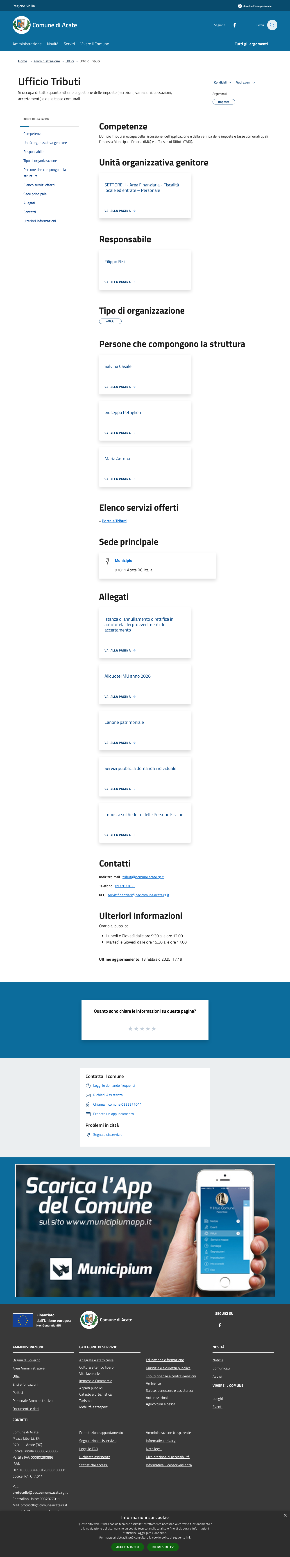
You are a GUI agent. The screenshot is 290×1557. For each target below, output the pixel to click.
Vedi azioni (246, 82)
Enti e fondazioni (25, 1384)
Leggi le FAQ (88, 1448)
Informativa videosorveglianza (169, 1465)
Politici (18, 1392)
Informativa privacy (161, 1440)
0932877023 (125, 886)
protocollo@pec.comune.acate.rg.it (40, 1492)
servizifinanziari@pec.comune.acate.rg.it (138, 895)
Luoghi (218, 1398)
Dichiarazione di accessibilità (168, 1457)
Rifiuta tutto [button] (163, 1547)
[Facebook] (231, 25)
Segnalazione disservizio (97, 1440)
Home (22, 61)
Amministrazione (47, 61)
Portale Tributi (114, 521)
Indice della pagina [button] (36, 119)
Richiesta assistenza (94, 1457)
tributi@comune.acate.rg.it (143, 877)
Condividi (223, 82)
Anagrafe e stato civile (96, 1360)
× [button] (285, 1515)
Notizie (218, 1360)
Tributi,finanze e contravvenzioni (171, 1376)
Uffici (70, 61)
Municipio (123, 560)
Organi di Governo (26, 1360)
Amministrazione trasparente (168, 1432)
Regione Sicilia (24, 6)
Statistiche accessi (93, 1465)
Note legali (154, 1448)
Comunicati (221, 1368)
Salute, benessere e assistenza (169, 1390)
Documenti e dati (26, 1408)
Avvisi (217, 1376)
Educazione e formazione (165, 1359)
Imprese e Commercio (95, 1380)
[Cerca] (272, 25)
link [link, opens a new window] (188, 1537)
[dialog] (145, 1534)
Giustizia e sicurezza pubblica (168, 1368)
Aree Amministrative (29, 1368)
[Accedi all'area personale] (254, 6)
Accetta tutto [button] (127, 1547)
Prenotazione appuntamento (101, 1432)
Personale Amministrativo (32, 1400)
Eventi (217, 1406)
